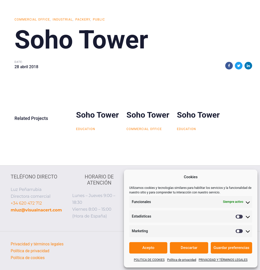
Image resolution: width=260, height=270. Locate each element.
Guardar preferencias (231, 247)
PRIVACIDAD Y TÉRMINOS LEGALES (223, 260)
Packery (82, 19)
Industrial (63, 19)
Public (99, 19)
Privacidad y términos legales (37, 244)
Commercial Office (32, 19)
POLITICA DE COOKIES (149, 260)
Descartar (189, 247)
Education (85, 129)
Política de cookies (28, 257)
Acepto (148, 247)
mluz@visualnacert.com (36, 210)
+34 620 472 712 (26, 203)
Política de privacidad (181, 260)
